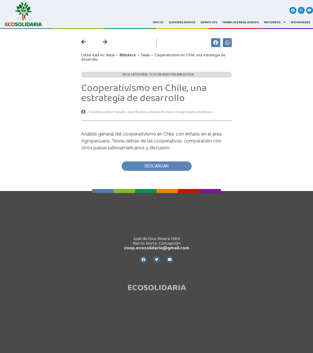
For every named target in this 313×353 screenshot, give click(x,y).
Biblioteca (128, 55)
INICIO (158, 22)
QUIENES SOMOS (182, 22)
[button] (157, 166)
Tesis (145, 55)
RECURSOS (275, 22)
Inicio (110, 55)
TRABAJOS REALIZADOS (240, 22)
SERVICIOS (209, 22)
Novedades (300, 22)
